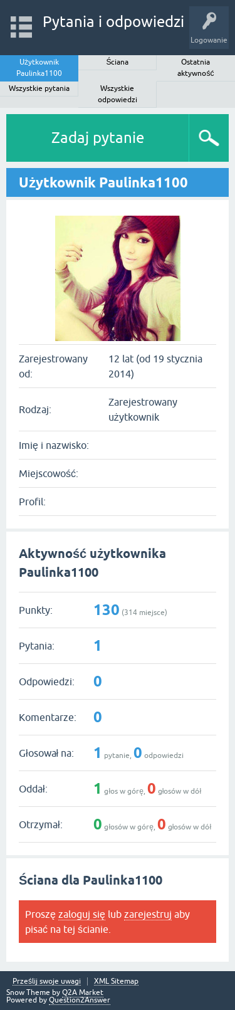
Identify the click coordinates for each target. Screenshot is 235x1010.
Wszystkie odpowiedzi (117, 94)
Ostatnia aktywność (195, 68)
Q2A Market (82, 992)
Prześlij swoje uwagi (47, 981)
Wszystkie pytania (39, 88)
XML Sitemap (116, 981)
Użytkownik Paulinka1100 (39, 68)
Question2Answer (79, 1000)
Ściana (117, 62)
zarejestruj (148, 914)
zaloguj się (81, 914)
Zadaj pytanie (97, 137)
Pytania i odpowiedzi (113, 21)
